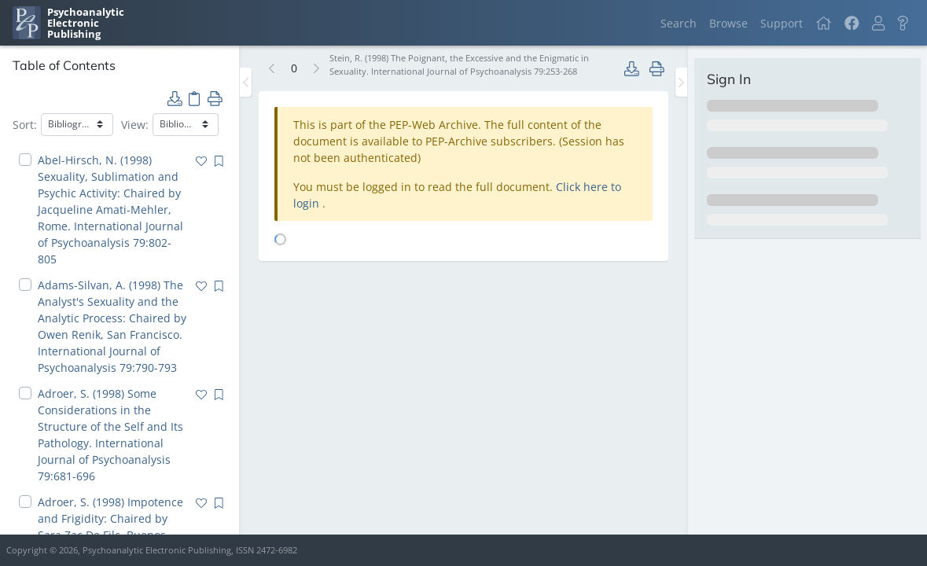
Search (678, 23)
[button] (878, 23)
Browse (728, 23)
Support (781, 23)
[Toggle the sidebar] (246, 82)
